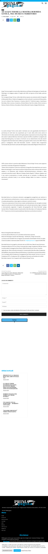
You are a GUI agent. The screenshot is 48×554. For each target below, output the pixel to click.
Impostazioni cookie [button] (7, 550)
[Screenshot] (14, 342)
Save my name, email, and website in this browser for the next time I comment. (21, 310)
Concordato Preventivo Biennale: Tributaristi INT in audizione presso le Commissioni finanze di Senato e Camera (12, 274)
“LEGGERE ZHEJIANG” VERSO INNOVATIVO (10, 411)
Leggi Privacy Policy (26, 550)
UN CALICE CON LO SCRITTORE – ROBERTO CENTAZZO (10, 404)
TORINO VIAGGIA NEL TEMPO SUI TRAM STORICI (10, 395)
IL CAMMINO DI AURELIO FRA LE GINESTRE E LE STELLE (38, 273)
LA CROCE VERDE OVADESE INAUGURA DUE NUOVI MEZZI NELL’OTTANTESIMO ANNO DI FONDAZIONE (10, 386)
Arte (3, 10)
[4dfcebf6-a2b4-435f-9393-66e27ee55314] (14, 462)
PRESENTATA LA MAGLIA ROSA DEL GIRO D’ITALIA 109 (11, 377)
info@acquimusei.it (30, 240)
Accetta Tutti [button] (17, 550)
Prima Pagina (6, 16)
